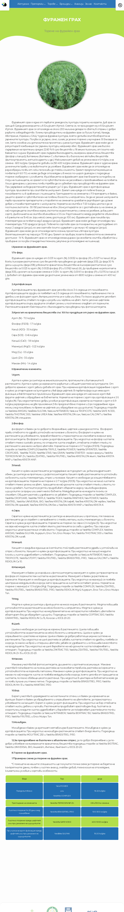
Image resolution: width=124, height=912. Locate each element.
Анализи (78, 3)
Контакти (100, 3)
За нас (88, 3)
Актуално (23, 3)
